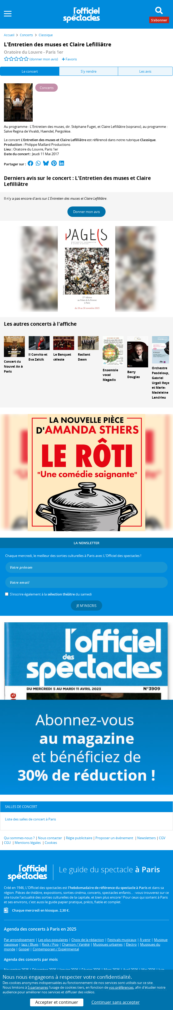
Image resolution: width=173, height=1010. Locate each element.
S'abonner (159, 19)
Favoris (69, 59)
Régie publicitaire (79, 838)
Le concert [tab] (30, 71)
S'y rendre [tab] (88, 71)
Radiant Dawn (84, 357)
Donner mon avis (86, 211)
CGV (162, 838)
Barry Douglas (133, 374)
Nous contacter (50, 838)
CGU (7, 842)
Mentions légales (28, 842)
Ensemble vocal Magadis (110, 375)
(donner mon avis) (44, 59)
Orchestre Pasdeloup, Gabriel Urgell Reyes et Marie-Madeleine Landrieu (161, 383)
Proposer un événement (114, 838)
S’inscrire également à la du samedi (51, 594)
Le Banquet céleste (62, 357)
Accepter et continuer (56, 1002)
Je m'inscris (86, 605)
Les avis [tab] (145, 71)
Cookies (51, 842)
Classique (147, 139)
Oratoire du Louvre (28, 149)
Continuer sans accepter (115, 1002)
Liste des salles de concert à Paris (30, 819)
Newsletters (146, 838)
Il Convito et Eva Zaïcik (37, 357)
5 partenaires (38, 987)
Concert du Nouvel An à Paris (13, 366)
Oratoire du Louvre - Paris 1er (33, 52)
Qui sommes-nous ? (19, 838)
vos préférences (121, 987)
